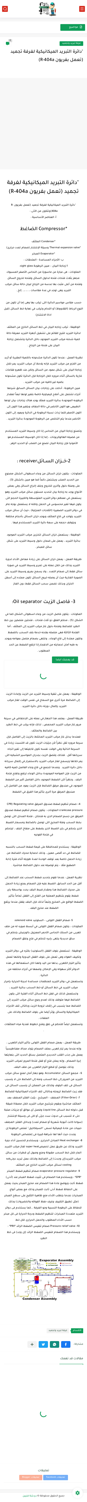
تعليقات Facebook (55, 1477)
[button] (65, 1344)
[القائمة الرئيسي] (82, 9)
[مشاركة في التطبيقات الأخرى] (32, 1344)
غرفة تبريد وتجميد (71, 43)
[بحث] (5, 9)
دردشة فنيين (30, 1496)
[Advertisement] (43, 123)
